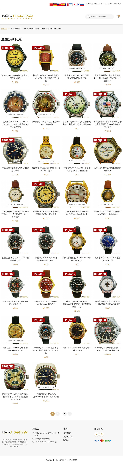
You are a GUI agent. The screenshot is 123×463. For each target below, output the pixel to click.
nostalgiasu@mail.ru (42, 439)
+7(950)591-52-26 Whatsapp (46, 442)
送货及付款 (68, 437)
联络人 (66, 440)
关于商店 (67, 433)
